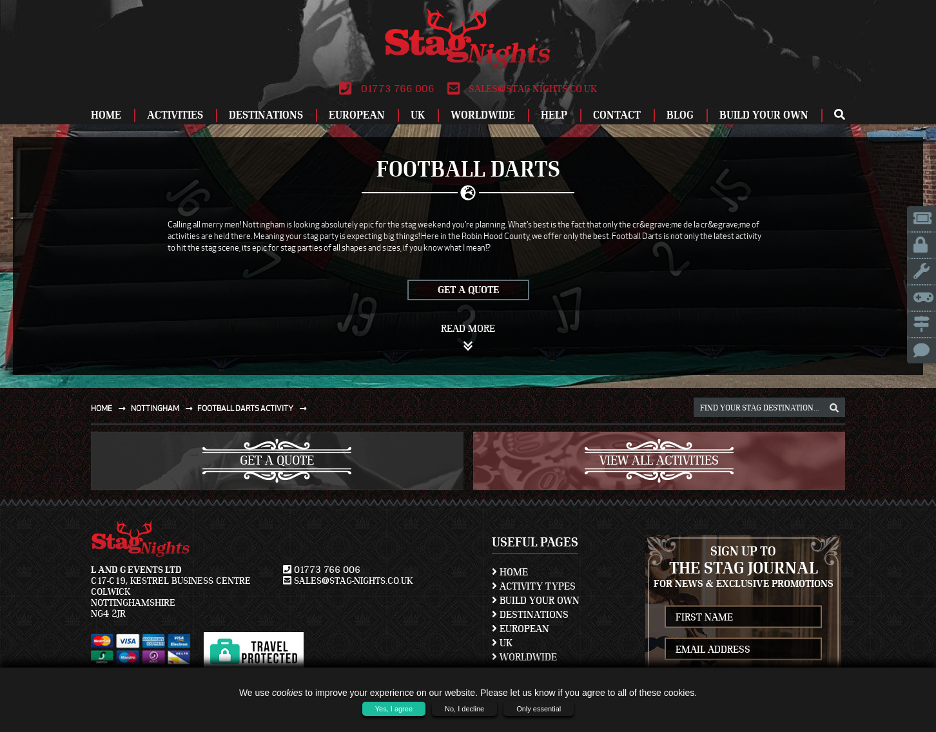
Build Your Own (763, 115)
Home (106, 115)
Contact (617, 115)
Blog (680, 115)
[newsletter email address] (743, 649)
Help (554, 115)
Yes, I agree (394, 709)
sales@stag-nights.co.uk (522, 89)
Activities (175, 115)
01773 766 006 (386, 89)
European (357, 115)
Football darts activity (254, 408)
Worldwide (483, 115)
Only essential (538, 709)
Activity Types (534, 586)
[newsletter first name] (743, 617)
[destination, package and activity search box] (769, 407)
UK (418, 115)
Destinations (266, 115)
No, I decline (464, 709)
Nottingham (164, 408)
